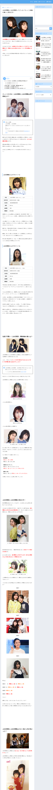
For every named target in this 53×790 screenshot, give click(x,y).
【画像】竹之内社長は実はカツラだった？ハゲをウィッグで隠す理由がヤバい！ (43, 47)
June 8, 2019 (23, 371)
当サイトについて (41, 1)
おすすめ (35, 1)
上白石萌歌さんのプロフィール (13, 82)
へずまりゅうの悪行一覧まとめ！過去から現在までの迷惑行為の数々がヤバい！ (43, 71)
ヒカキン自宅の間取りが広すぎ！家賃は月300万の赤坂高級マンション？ (43, 78)
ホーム (31, 1)
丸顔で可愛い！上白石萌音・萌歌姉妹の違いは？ (14, 85)
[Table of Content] (31, 78)
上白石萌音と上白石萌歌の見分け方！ (12, 86)
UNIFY (3, 2)
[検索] (50, 28)
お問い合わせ (48, 1)
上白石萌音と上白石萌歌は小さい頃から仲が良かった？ (15, 88)
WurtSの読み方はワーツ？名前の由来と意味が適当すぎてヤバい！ (43, 54)
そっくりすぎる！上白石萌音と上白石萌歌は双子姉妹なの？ (16, 80)
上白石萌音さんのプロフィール (13, 83)
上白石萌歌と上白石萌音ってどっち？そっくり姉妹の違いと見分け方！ (43, 39)
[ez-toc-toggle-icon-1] (30, 78)
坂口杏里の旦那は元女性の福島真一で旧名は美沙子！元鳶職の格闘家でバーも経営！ (43, 62)
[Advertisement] (17, 66)
